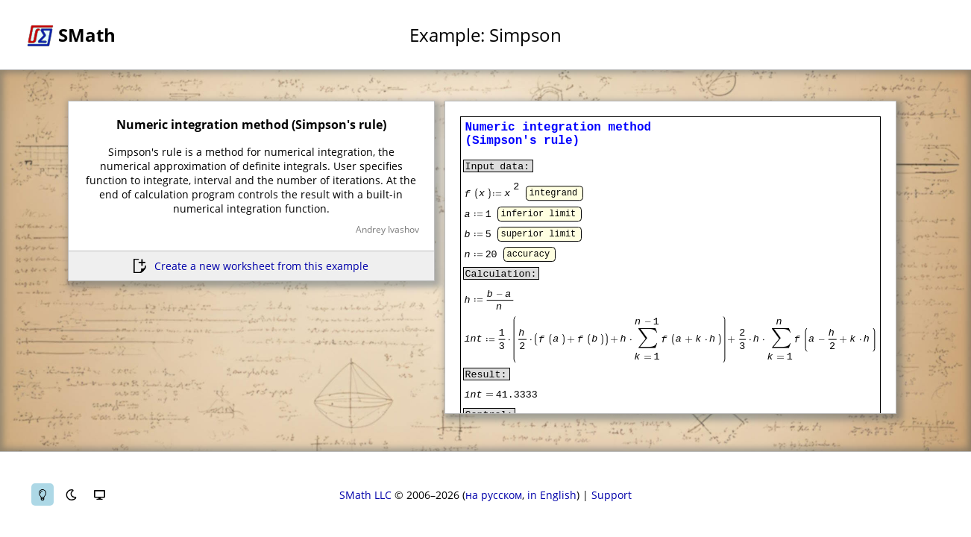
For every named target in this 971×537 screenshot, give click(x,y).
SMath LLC (365, 495)
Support (611, 495)
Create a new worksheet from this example (261, 266)
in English (551, 495)
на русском (493, 495)
